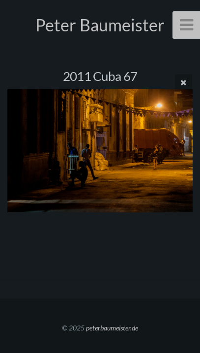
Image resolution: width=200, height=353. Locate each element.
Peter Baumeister (100, 25)
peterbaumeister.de (112, 328)
